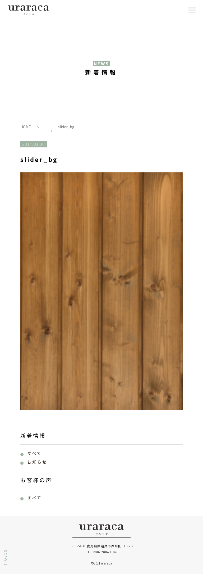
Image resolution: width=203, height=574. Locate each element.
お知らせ (37, 462)
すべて (34, 453)
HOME (25, 126)
